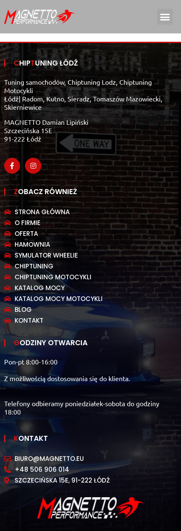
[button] (165, 17)
